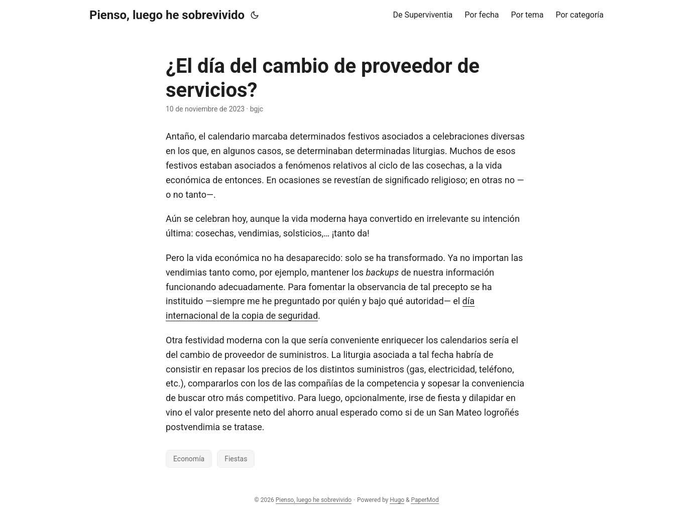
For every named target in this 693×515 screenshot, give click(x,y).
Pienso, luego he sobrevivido (167, 15)
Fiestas (235, 459)
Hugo (397, 499)
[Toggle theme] (255, 15)
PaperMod (424, 499)
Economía (188, 459)
